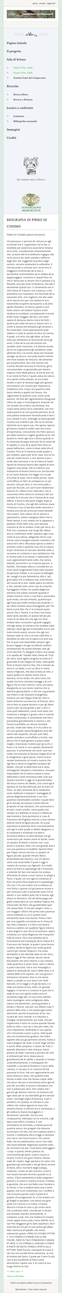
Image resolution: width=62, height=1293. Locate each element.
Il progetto (14, 51)
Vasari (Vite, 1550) (23, 68)
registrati (51, 3)
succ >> (19, 1271)
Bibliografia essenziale (25, 121)
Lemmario (18, 116)
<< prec (11, 1271)
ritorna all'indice (15, 1276)
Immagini (13, 129)
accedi (42, 3)
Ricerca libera (20, 94)
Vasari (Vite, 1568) (22, 73)
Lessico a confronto (20, 108)
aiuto (35, 3)
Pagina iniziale (17, 43)
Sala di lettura (16, 59)
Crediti (11, 137)
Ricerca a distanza (23, 99)
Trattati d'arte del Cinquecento (29, 78)
